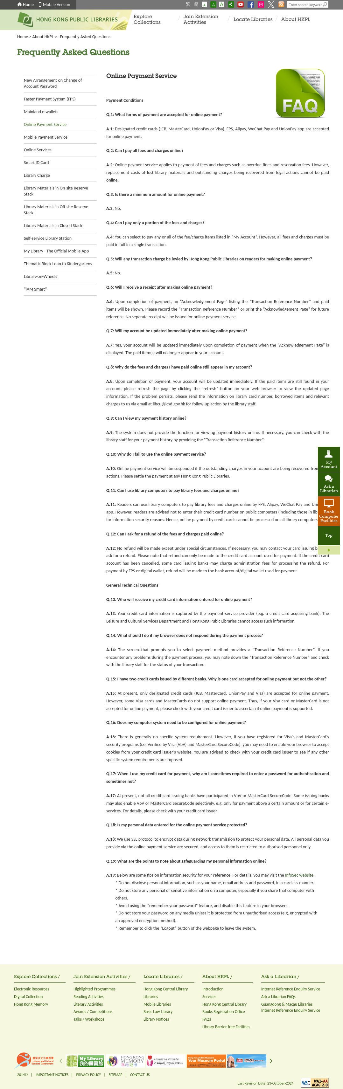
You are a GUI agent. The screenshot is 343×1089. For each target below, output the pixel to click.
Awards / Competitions (93, 1011)
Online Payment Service (45, 124)
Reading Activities (88, 996)
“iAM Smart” (35, 289)
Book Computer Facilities (329, 516)
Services (209, 996)
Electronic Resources (31, 989)
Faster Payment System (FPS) (50, 99)
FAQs (206, 1019)
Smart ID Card (36, 162)
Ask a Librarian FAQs (278, 996)
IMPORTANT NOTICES (52, 1074)
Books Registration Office (223, 1011)
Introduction (213, 989)
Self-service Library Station (48, 238)
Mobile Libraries (157, 1004)
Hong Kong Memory (31, 1004)
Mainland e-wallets (41, 111)
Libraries (151, 996)
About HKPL (295, 19)
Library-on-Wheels (40, 276)
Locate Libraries (253, 19)
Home (28, 4)
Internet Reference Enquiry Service (290, 989)
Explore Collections (147, 20)
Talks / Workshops (89, 1019)
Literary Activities (88, 1004)
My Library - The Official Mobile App (56, 251)
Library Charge (37, 175)
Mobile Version (56, 4)
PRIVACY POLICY (88, 1074)
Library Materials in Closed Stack (53, 225)
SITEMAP (115, 1074)
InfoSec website (299, 875)
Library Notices (156, 1019)
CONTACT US (140, 1074)
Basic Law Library (158, 1011)
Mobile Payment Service (45, 137)
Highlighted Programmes (95, 989)
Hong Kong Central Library (166, 989)
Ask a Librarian (329, 489)
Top (328, 536)
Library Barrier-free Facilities (226, 1027)
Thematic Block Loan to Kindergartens (58, 263)
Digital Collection (28, 996)
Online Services (38, 150)
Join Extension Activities (201, 20)
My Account (329, 464)
